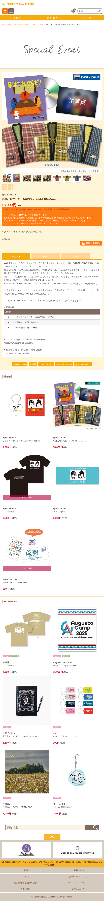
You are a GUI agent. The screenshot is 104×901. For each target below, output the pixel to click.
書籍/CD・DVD (30, 24)
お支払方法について (78, 876)
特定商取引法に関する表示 (26, 883)
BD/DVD (41, 24)
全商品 (8, 24)
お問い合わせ (78, 889)
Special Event (18, 24)
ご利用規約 (26, 889)
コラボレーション (64, 364)
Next (98, 122)
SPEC (45, 256)
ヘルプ (26, 876)
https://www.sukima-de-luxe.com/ (18, 343)
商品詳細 (16, 256)
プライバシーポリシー (78, 883)
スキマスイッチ (46, 364)
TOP (2, 24)
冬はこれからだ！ (83, 364)
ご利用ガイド (78, 870)
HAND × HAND (20, 364)
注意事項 (76, 256)
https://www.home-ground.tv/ (16, 353)
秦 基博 (32, 364)
